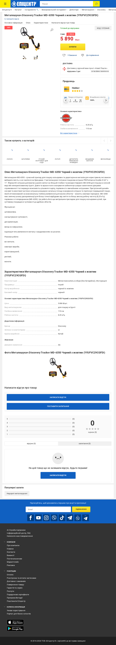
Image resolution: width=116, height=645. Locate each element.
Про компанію (13, 545)
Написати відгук (58, 397)
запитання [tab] (83, 443)
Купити (72, 47)
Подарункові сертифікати (18, 594)
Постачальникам (14, 559)
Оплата (10, 575)
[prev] (104, 140)
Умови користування (16, 610)
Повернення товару (15, 585)
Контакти (11, 552)
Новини (10, 549)
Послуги (10, 591)
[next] (110, 140)
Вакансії (10, 555)
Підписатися (81, 509)
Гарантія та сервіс (15, 588)
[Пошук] (96, 4)
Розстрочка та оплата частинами (21, 578)
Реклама (11, 565)
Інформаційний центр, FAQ (18, 533)
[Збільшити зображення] (52, 30)
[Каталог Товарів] (5, 4)
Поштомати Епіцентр (16, 601)
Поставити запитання (58, 406)
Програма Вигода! (14, 598)
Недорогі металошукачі (17, 493)
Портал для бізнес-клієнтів (19, 614)
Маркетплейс (13, 562)
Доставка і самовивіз (16, 581)
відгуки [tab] (30, 443)
